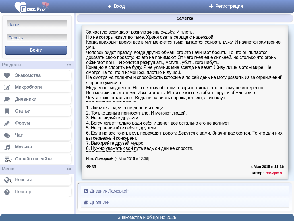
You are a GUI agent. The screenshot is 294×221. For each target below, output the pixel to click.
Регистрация (225, 6)
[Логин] (37, 24)
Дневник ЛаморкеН (106, 191)
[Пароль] (37, 38)
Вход (116, 6)
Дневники (96, 202)
